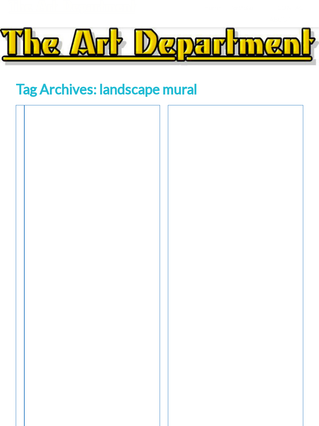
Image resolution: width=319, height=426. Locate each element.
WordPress (141, 414)
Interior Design (35, 119)
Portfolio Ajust (174, 414)
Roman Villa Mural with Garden (58, 152)
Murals (62, 119)
